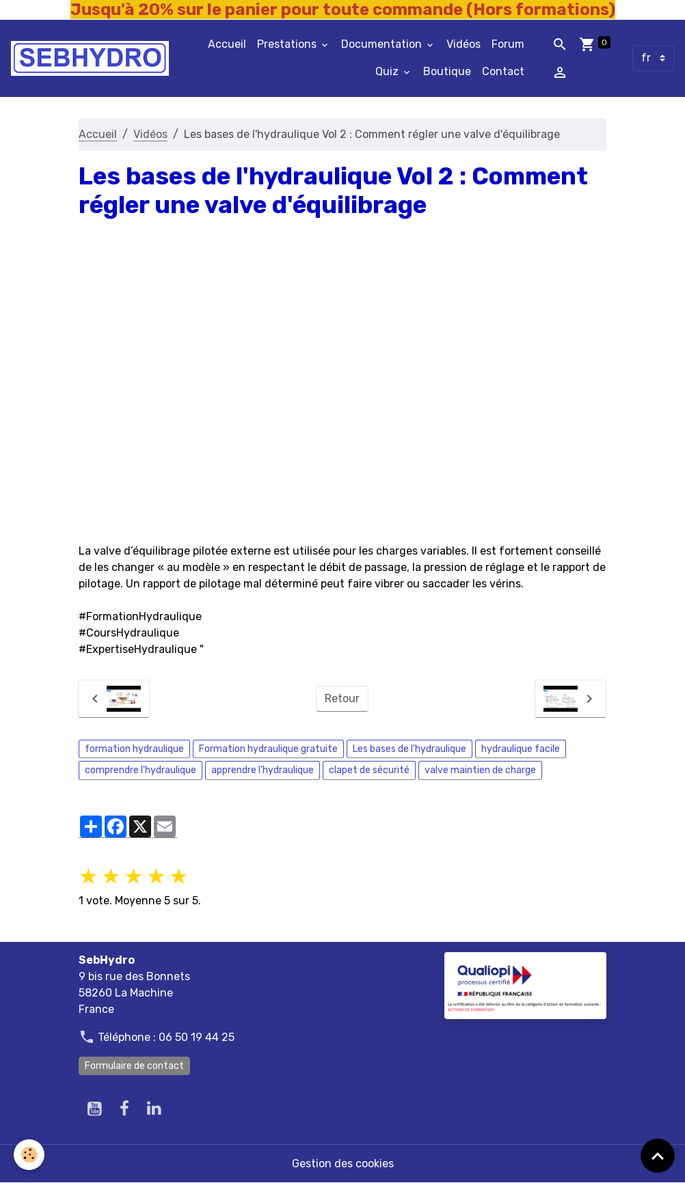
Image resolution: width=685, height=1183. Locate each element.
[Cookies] (29, 1154)
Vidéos (463, 44)
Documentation (383, 44)
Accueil (227, 44)
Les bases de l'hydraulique (409, 749)
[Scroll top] (658, 1156)
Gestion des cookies (343, 1163)
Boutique (447, 71)
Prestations (288, 44)
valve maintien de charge (480, 770)
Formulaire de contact (134, 1066)
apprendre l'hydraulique (262, 770)
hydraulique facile (520, 749)
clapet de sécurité (369, 770)
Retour (342, 698)
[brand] (90, 58)
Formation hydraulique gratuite (268, 749)
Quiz (388, 71)
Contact (503, 71)
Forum (508, 44)
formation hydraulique (134, 749)
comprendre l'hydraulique (140, 770)
